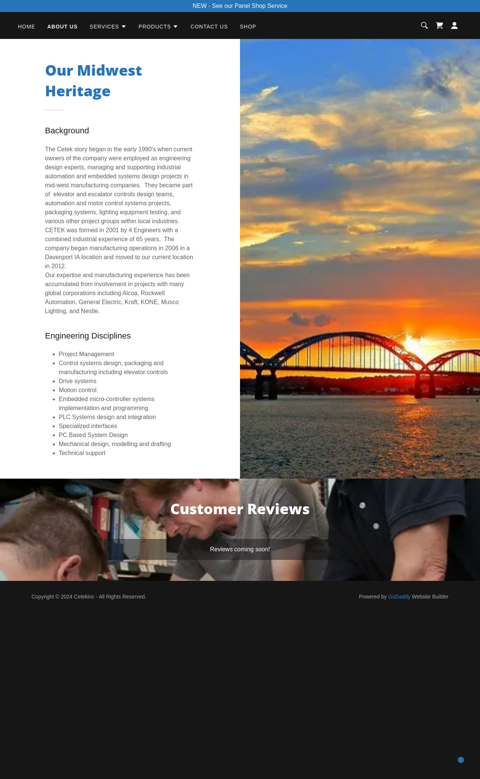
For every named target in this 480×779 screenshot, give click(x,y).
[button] (108, 26)
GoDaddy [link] (399, 597)
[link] (439, 25)
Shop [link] (248, 27)
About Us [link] (62, 27)
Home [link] (26, 27)
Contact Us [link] (209, 27)
